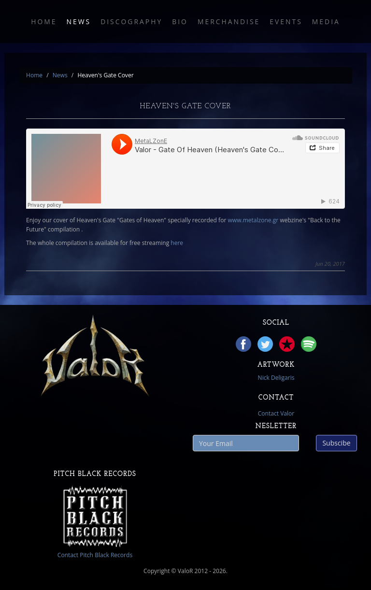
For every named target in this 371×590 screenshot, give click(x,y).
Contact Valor (276, 413)
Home (44, 21)
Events (286, 21)
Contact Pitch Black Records (94, 555)
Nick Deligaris (276, 378)
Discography (131, 21)
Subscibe (336, 442)
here (177, 243)
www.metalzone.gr (253, 220)
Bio (180, 21)
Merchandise (229, 21)
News (78, 21)
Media (326, 21)
